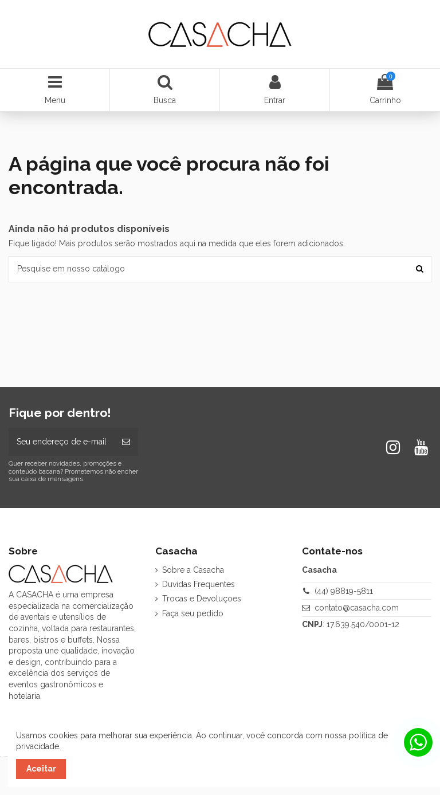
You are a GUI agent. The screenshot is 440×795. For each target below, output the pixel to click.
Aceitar (41, 768)
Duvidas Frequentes (198, 584)
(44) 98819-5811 (344, 591)
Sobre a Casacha (193, 569)
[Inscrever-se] (126, 442)
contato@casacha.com (357, 607)
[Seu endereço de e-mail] (61, 442)
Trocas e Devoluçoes (201, 598)
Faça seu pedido (192, 613)
